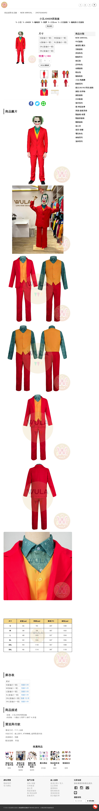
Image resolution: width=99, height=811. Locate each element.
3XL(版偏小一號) (47, 51)
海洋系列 (79, 103)
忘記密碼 (54, 786)
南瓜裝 (78, 61)
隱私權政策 (55, 791)
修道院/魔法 (80, 45)
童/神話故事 (80, 107)
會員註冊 (54, 783)
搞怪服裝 (79, 95)
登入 (61, 783)
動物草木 (79, 57)
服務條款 (54, 788)
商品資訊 (49, 26)
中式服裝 (79, 42)
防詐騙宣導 (55, 796)
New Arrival (26, 13)
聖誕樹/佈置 (80, 114)
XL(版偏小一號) (60, 42)
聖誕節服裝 (80, 118)
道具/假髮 (79, 130)
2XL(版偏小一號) (47, 47)
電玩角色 (79, 134)
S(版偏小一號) (45, 38)
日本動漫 (79, 99)
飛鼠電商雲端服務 (46, 807)
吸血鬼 (78, 72)
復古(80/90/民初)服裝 (84, 88)
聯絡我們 (7, 783)
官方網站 (7, 786)
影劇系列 (79, 84)
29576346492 (41, 13)
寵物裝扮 (79, 76)
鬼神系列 (79, 141)
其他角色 (79, 53)
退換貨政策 (55, 793)
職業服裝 (79, 122)
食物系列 (79, 137)
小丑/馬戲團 (80, 80)
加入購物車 (45, 65)
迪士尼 (78, 126)
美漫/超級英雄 (81, 111)
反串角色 (79, 65)
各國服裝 (79, 68)
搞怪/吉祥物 (80, 91)
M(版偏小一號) (60, 38)
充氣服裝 (79, 49)
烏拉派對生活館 (10, 13)
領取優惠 (90, 801)
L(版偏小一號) (45, 42)
